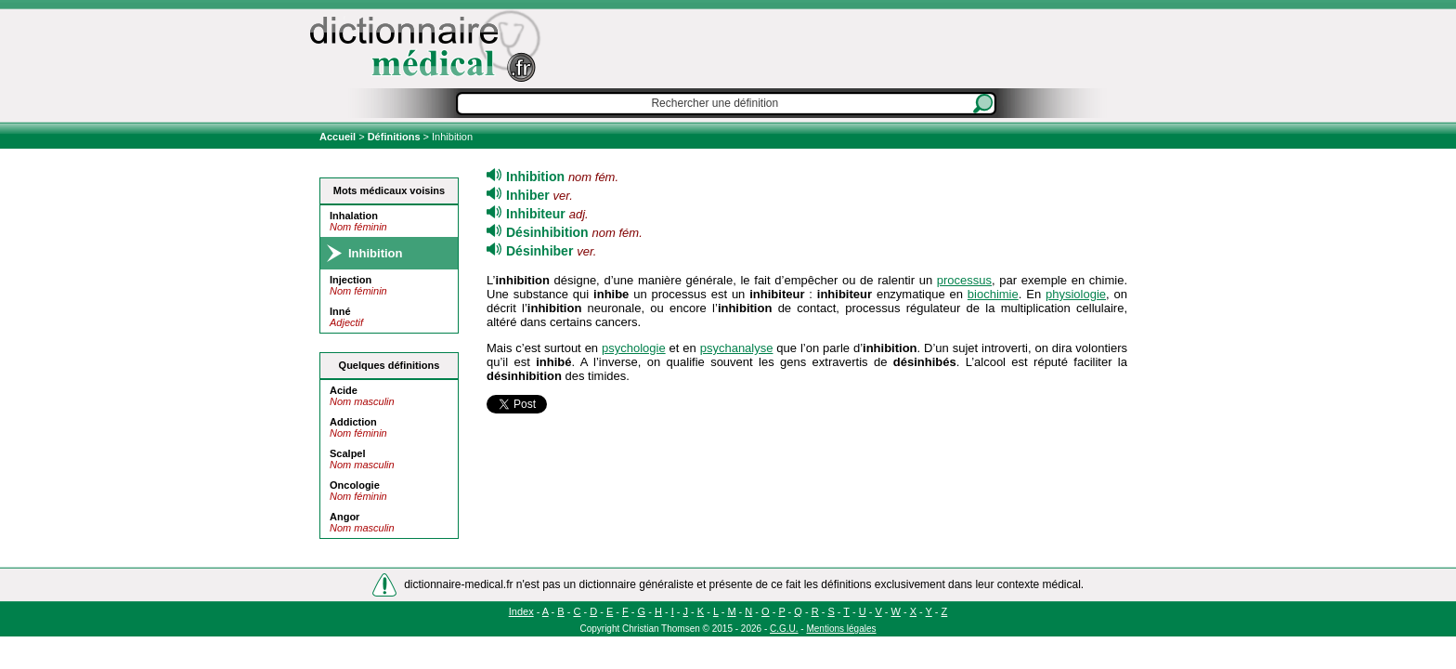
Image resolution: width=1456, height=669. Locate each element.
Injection (350, 279)
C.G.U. (784, 628)
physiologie (1076, 294)
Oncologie (355, 485)
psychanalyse (737, 348)
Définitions (394, 136)
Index (521, 611)
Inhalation (354, 215)
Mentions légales (841, 628)
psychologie (634, 348)
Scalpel (348, 453)
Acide (344, 390)
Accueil (338, 136)
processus (964, 280)
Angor (344, 516)
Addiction (353, 421)
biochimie (993, 294)
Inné (340, 311)
